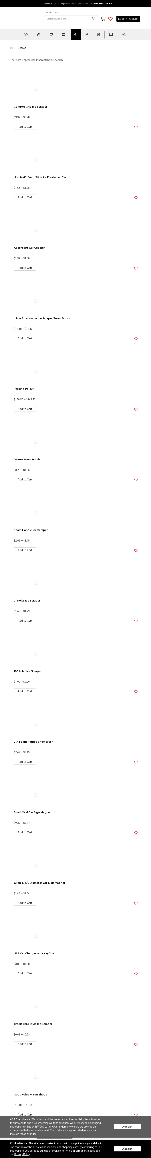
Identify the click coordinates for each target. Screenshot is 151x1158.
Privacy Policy (22, 1154)
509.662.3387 (103, 3)
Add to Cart (25, 126)
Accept (127, 1126)
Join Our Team (51, 12)
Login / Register (128, 18)
